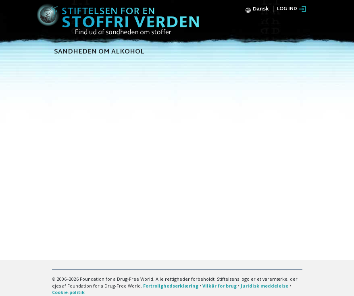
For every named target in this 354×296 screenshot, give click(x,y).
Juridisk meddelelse (264, 286)
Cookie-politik (68, 292)
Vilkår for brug (219, 286)
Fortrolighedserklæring (170, 286)
